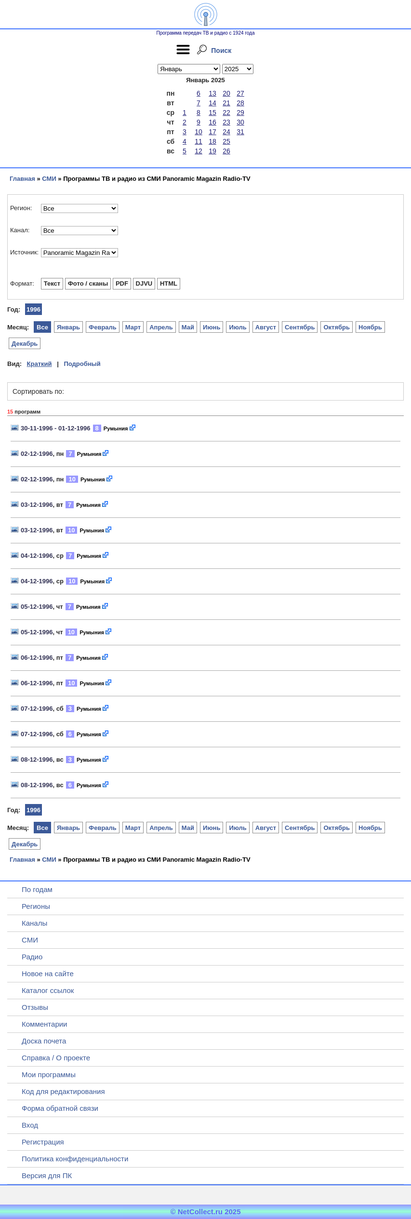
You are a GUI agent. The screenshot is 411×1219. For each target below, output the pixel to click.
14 (212, 103)
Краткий (39, 363)
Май (188, 327)
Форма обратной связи (60, 1108)
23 (226, 122)
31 (240, 132)
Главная (22, 178)
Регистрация (43, 1142)
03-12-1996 (37, 504)
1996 (33, 309)
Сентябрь (300, 327)
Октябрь (336, 327)
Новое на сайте (48, 973)
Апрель (161, 327)
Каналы (34, 923)
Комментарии (44, 1024)
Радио (32, 957)
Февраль (103, 327)
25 (226, 141)
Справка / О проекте (56, 1058)
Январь (68, 327)
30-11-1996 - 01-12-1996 (56, 428)
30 (240, 122)
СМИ (49, 178)
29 (240, 112)
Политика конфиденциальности (75, 1159)
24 (226, 132)
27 (240, 93)
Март (133, 327)
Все (42, 327)
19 (212, 151)
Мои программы (49, 1074)
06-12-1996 (37, 657)
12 (198, 151)
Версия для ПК (47, 1175)
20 (226, 93)
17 (212, 132)
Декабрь (25, 343)
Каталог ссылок (48, 990)
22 (226, 112)
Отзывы (35, 1007)
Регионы (36, 906)
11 (198, 141)
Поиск (221, 50)
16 (212, 122)
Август (265, 327)
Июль (237, 327)
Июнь (211, 327)
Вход (30, 1125)
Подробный (82, 363)
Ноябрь (370, 327)
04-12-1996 (37, 555)
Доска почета (44, 1041)
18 (212, 141)
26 (226, 151)
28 (240, 103)
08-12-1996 (37, 759)
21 (226, 103)
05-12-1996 (37, 606)
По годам (37, 889)
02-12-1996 (37, 453)
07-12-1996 (37, 708)
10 (198, 132)
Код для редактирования (63, 1091)
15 (212, 112)
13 (212, 93)
